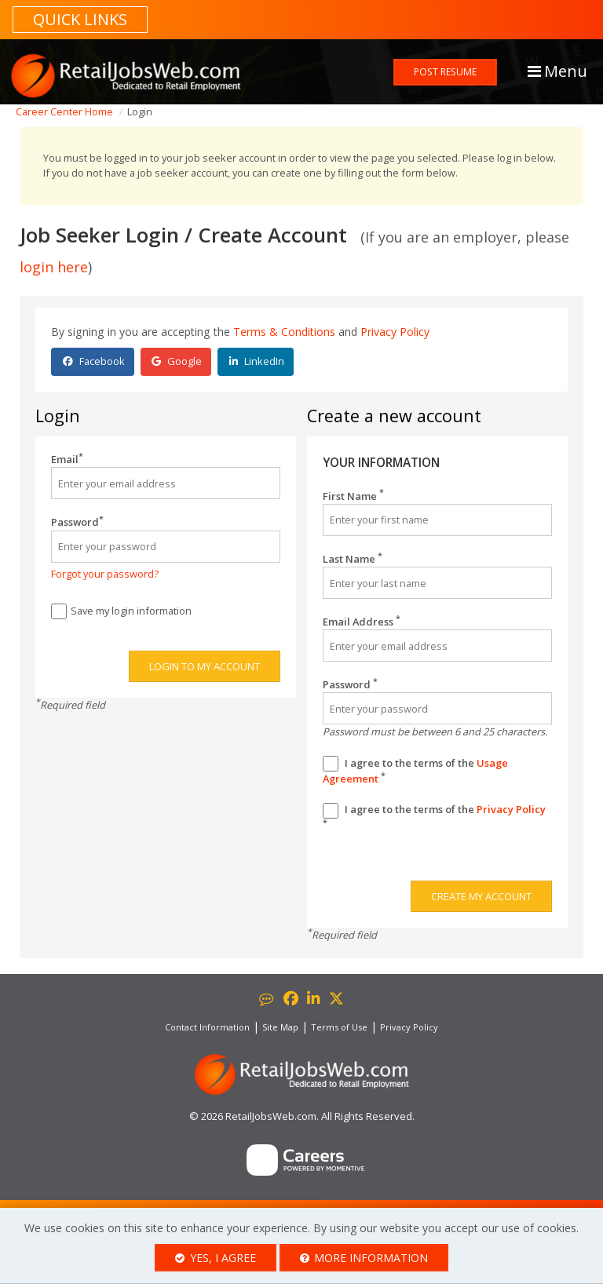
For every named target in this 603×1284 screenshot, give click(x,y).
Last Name (352, 559)
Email (67, 459)
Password (77, 522)
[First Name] (437, 520)
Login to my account (204, 666)
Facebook (94, 361)
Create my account (481, 896)
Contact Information (207, 1027)
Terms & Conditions (284, 331)
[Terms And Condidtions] (330, 763)
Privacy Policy (394, 331)
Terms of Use (339, 1027)
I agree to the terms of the (415, 771)
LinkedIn (256, 361)
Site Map (280, 1027)
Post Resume (445, 71)
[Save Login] (59, 611)
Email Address (361, 622)
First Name (353, 496)
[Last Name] (437, 583)
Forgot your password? (105, 574)
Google (177, 361)
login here (54, 266)
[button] (556, 55)
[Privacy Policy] (330, 811)
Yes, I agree (215, 1257)
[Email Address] (437, 645)
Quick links (80, 19)
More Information (364, 1257)
